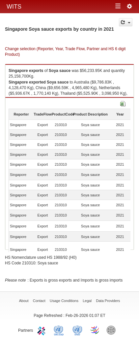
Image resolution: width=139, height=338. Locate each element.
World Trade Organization (95, 329)
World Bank (112, 329)
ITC (42, 329)
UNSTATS (77, 329)
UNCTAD (60, 329)
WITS (14, 6)
